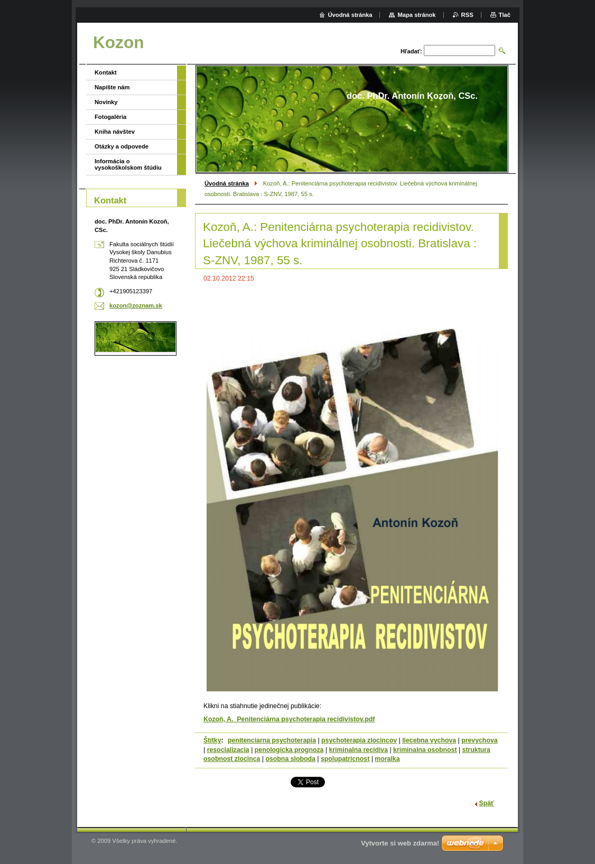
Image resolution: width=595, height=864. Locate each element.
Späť (486, 803)
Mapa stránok (416, 15)
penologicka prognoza (289, 750)
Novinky (106, 102)
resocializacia (228, 750)
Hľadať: (411, 51)
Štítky (212, 740)
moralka (387, 759)
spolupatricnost (345, 759)
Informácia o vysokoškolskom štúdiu (128, 164)
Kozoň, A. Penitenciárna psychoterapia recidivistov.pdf (289, 719)
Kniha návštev (115, 131)
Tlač (504, 15)
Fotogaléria (110, 117)
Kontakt (106, 72)
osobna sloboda (290, 759)
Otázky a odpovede (121, 146)
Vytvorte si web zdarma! (400, 843)
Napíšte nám (112, 87)
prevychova (479, 740)
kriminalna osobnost (425, 750)
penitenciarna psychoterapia (272, 740)
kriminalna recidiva (358, 750)
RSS (467, 15)
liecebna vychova (429, 740)
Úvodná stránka (226, 183)
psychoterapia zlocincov (359, 740)
